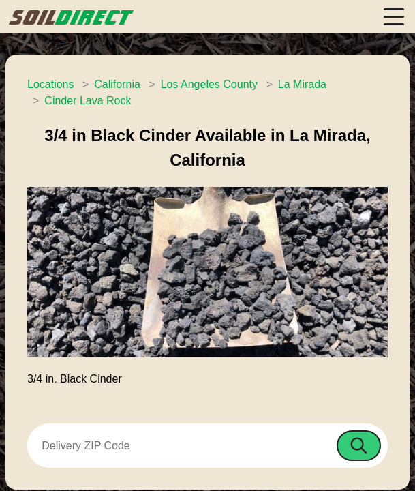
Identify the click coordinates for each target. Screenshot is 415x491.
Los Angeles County (209, 84)
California (117, 84)
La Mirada (302, 84)
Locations (50, 84)
